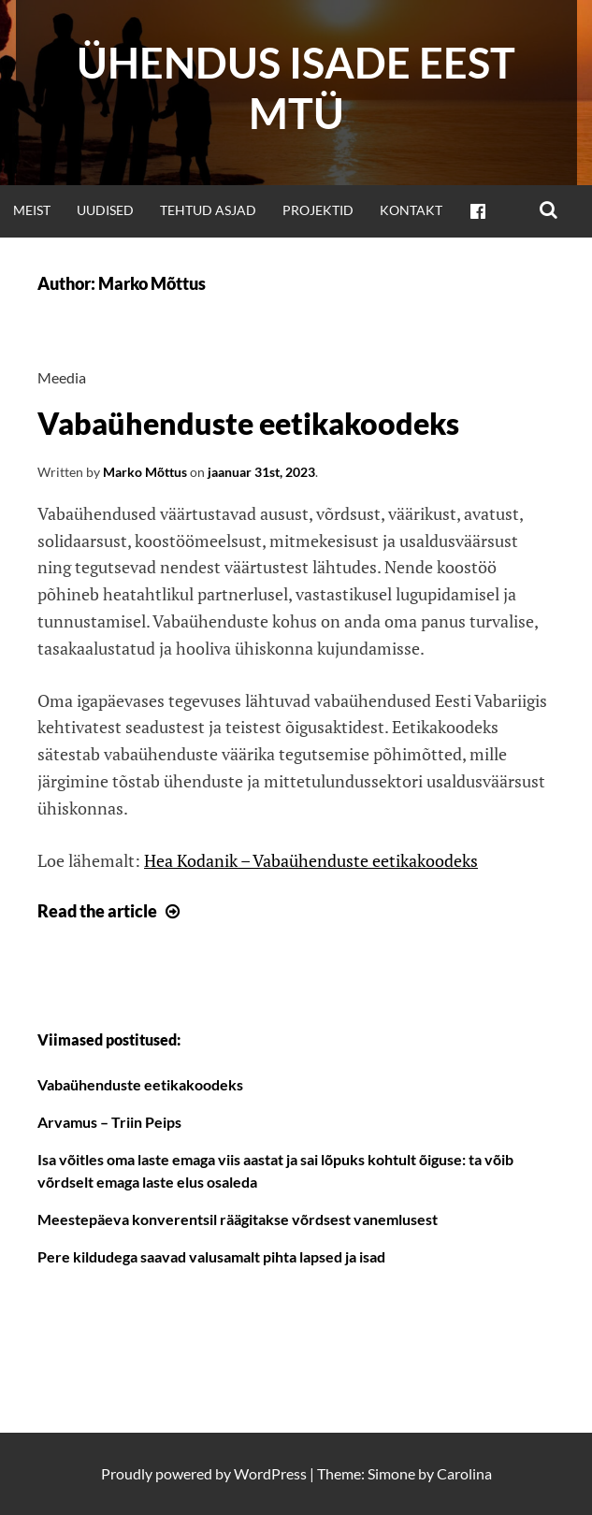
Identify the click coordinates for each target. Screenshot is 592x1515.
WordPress (270, 1473)
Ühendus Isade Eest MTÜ (296, 87)
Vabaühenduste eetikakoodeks (248, 423)
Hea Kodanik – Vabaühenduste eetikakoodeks (311, 860)
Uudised (105, 210)
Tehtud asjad (208, 210)
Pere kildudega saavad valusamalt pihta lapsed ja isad (211, 1256)
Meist (32, 210)
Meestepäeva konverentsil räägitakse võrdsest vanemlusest (237, 1219)
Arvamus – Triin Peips (109, 1122)
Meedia (61, 377)
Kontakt (411, 210)
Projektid (318, 210)
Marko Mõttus (145, 472)
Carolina (464, 1473)
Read (110, 911)
